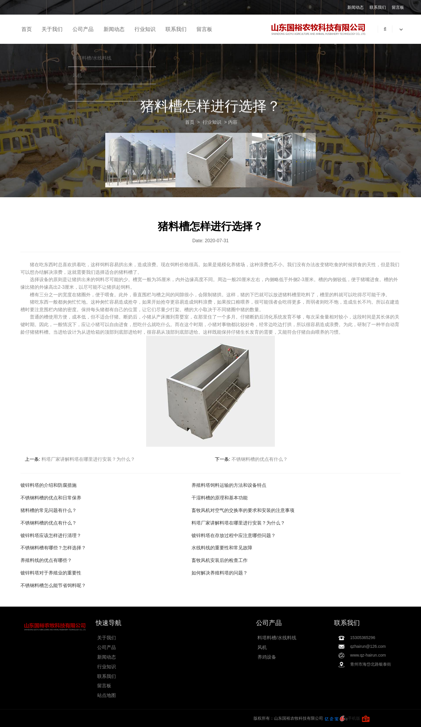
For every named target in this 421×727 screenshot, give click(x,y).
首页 (26, 29)
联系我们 (378, 7)
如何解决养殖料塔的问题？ (219, 572)
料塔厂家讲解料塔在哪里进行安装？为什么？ (88, 459)
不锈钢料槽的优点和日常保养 (50, 497)
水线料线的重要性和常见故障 (221, 547)
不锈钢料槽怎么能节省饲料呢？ (53, 585)
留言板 (398, 7)
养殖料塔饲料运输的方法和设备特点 (228, 485)
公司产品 (83, 29)
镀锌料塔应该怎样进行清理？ (50, 535)
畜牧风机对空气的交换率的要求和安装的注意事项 (242, 510)
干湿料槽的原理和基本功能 (219, 497)
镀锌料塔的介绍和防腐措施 (48, 485)
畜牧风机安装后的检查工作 (219, 560)
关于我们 (52, 29)
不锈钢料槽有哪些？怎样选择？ (53, 547)
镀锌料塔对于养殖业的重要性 (50, 572)
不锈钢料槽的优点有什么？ (260, 459)
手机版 (103, 718)
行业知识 (145, 29)
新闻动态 (355, 7)
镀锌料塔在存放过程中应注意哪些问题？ (233, 535)
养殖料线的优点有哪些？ (46, 560)
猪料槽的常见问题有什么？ (48, 510)
